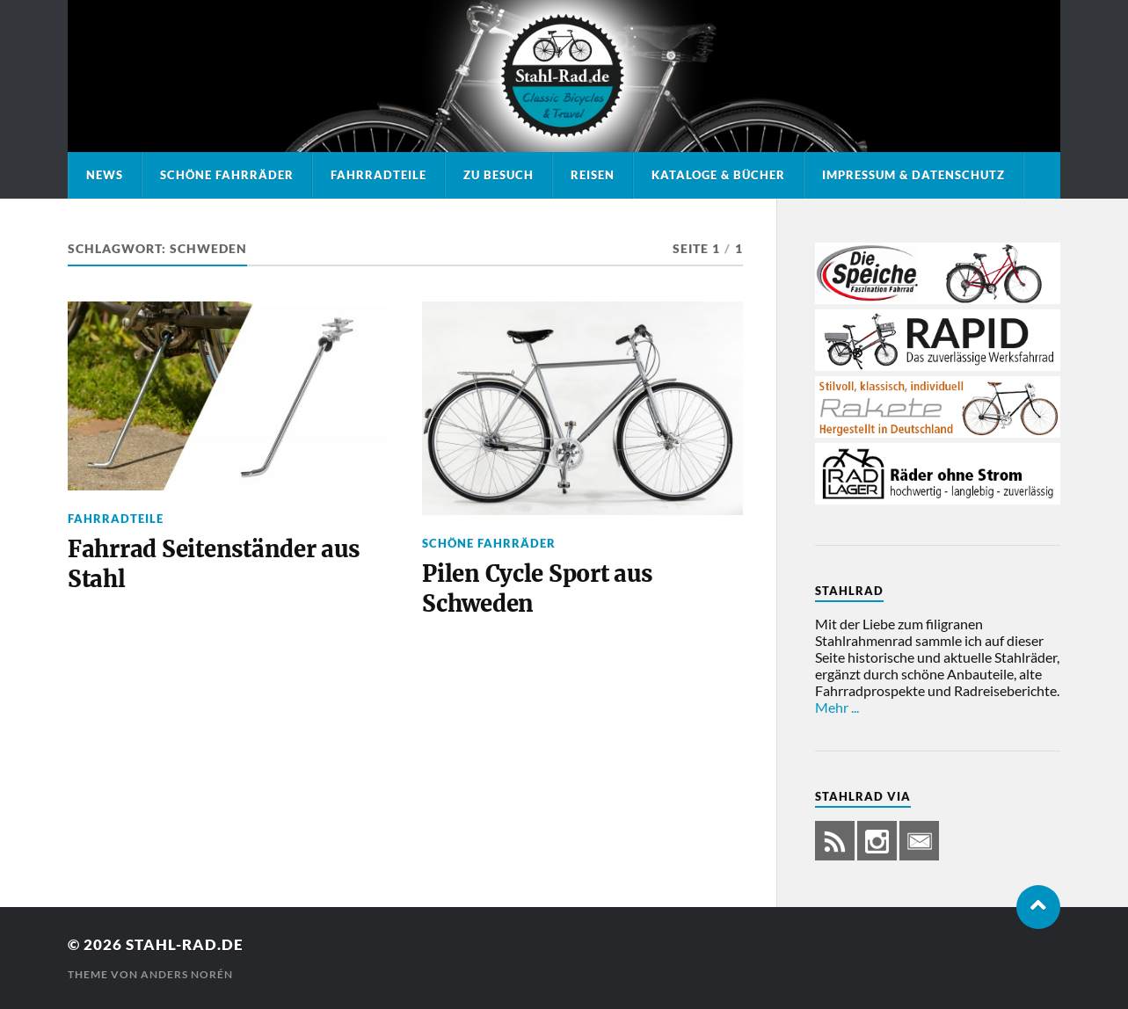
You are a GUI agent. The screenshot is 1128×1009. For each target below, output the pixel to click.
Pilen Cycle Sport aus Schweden (537, 589)
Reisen (593, 175)
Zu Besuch (498, 175)
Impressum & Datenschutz (913, 175)
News (104, 175)
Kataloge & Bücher (718, 175)
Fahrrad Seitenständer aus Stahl (214, 564)
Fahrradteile (378, 175)
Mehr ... (837, 707)
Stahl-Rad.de (185, 944)
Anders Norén (187, 974)
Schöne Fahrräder (227, 175)
